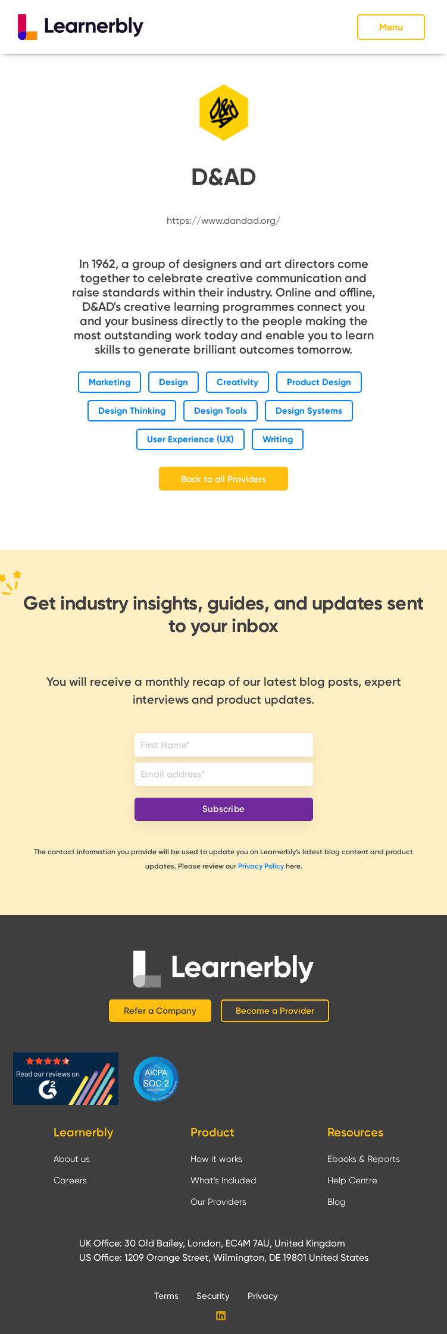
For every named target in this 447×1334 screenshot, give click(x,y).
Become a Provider (275, 1010)
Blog (336, 1201)
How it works (216, 1159)
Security (213, 1296)
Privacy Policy (261, 866)
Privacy (263, 1296)
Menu (391, 27)
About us (72, 1159)
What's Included (223, 1180)
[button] (393, 27)
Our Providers (218, 1201)
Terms (166, 1296)
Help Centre (352, 1180)
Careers (70, 1180)
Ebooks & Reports (363, 1159)
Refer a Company (160, 1010)
